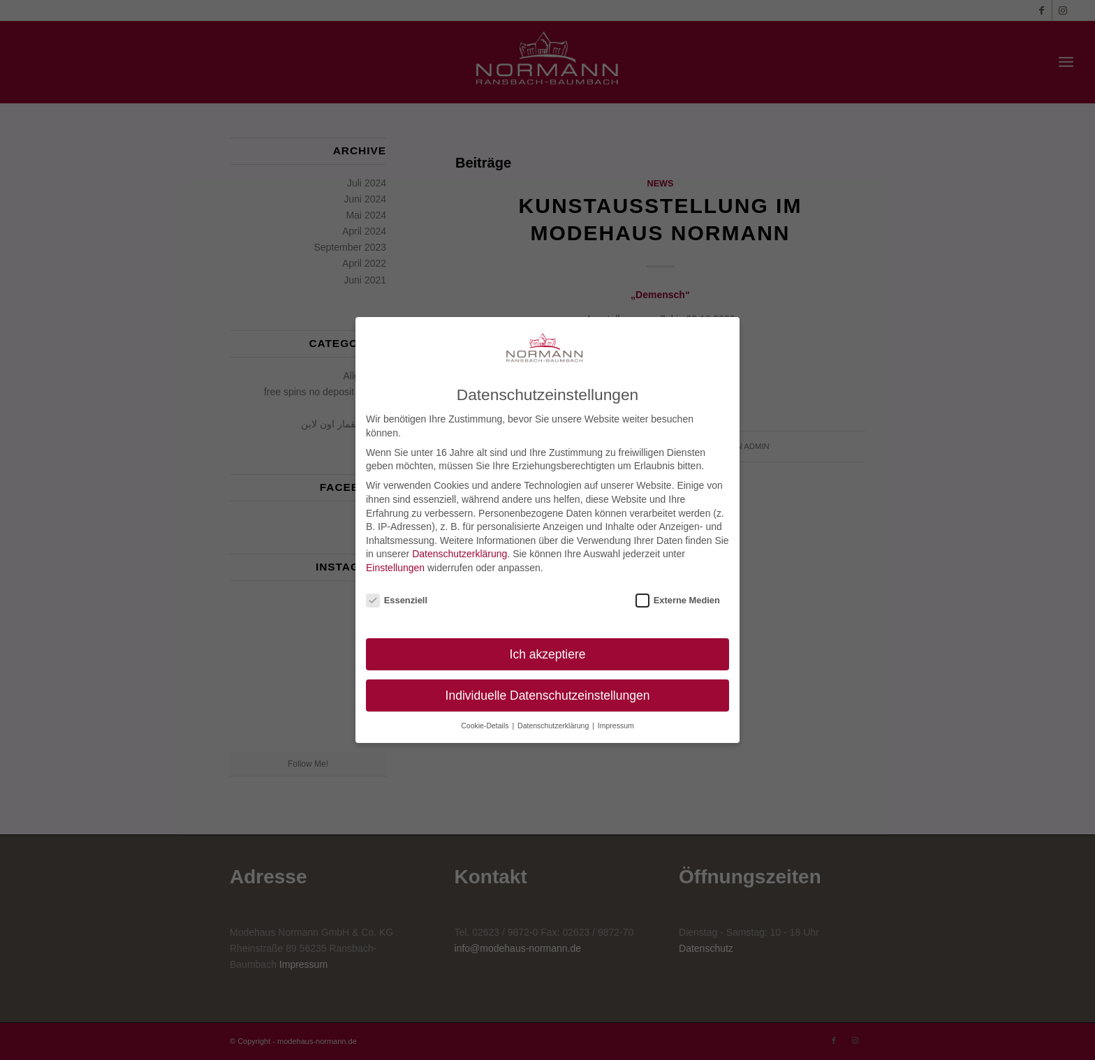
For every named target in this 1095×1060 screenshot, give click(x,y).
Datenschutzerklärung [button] (554, 725)
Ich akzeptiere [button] (548, 654)
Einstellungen (395, 567)
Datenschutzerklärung (459, 553)
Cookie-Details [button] (485, 725)
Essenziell (396, 600)
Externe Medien (677, 600)
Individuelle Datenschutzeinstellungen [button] (548, 695)
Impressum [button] (616, 725)
